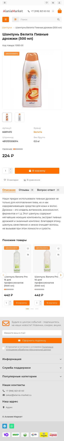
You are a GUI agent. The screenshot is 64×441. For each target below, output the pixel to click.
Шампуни (6, 27)
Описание (9, 189)
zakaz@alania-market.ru (18, 395)
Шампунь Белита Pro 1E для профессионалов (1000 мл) (16, 281)
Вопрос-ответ (48, 189)
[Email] (32, 333)
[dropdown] (4, 2)
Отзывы (26, 189)
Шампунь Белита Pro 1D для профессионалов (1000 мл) (46, 281)
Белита (38, 132)
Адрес (9, 407)
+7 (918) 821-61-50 (38, 11)
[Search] (40, 19)
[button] (3, 275)
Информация (32, 359)
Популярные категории (32, 376)
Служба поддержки (32, 367)
